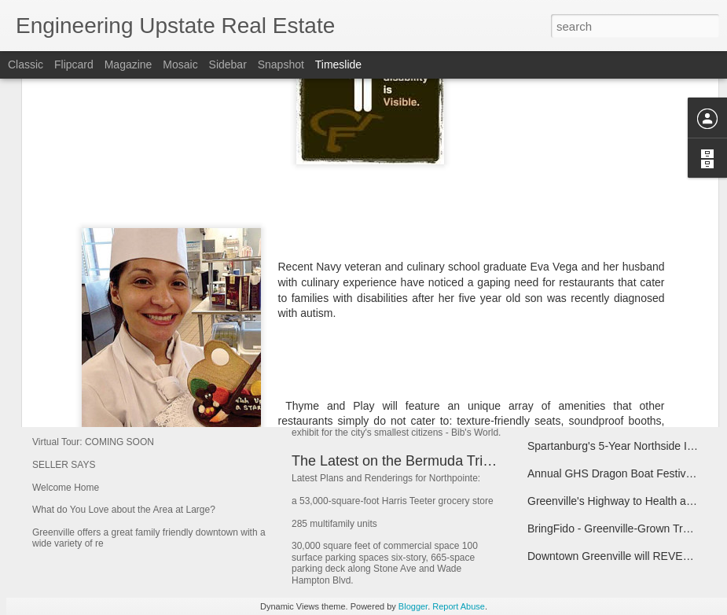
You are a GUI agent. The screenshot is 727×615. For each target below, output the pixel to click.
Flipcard (74, 64)
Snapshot (281, 64)
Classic (25, 64)
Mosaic (180, 64)
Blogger (413, 606)
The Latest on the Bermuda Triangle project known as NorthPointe (499, 461)
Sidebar (228, 64)
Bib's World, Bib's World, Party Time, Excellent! (439, 392)
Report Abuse (458, 606)
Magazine (128, 64)
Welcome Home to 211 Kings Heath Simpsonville (237, 365)
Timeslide (338, 64)
